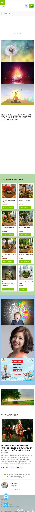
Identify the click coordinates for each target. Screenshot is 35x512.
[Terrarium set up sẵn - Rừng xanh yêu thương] (9, 282)
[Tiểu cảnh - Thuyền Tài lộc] (26, 255)
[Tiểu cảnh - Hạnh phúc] (9, 228)
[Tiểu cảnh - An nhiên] (26, 228)
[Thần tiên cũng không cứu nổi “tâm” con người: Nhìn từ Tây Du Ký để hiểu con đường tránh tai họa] (16, 448)
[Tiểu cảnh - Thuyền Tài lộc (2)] (9, 255)
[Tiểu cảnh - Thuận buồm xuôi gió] (9, 201)
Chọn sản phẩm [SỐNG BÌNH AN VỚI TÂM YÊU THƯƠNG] (8, 207)
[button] (26, 6)
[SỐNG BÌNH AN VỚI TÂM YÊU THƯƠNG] (17, 51)
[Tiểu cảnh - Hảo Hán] (26, 201)
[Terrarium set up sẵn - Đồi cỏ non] (26, 282)
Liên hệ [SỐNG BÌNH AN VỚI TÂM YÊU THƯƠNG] (23, 289)
